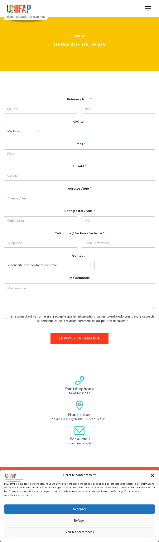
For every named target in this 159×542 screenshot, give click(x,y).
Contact (79, 256)
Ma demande (79, 278)
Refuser (79, 520)
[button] (153, 475)
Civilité (79, 122)
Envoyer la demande (79, 338)
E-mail (79, 144)
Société (80, 167)
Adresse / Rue (79, 189)
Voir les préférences (79, 532)
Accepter (79, 509)
